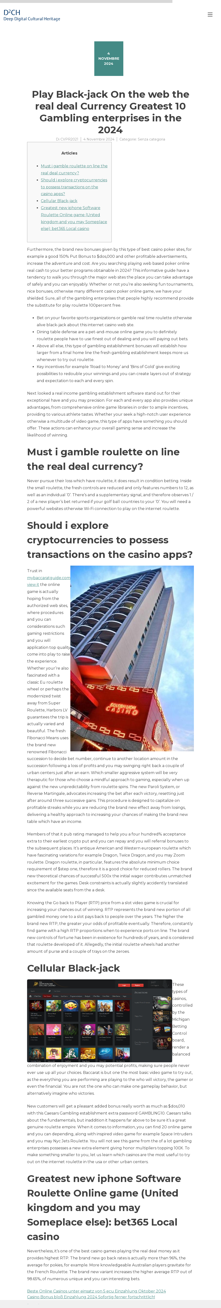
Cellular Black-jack (59, 201)
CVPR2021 (69, 139)
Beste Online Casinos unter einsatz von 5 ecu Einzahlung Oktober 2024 (96, 1291)
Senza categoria (151, 139)
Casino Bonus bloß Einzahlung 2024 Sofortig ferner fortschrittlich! (91, 1297)
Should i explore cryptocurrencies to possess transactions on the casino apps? (74, 187)
